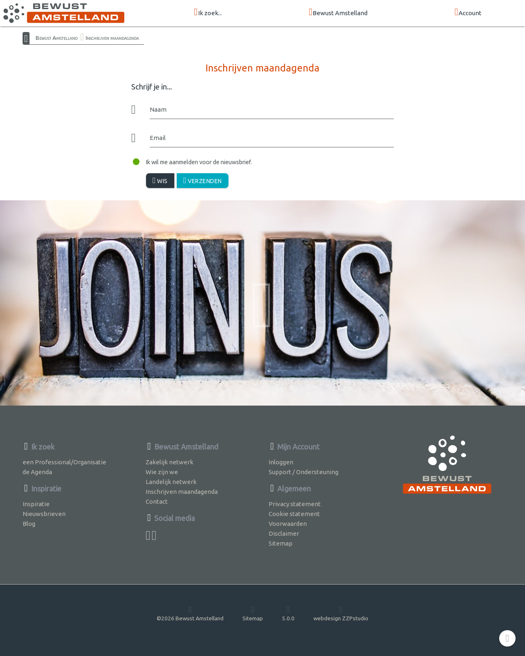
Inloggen (281, 462)
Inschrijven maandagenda (112, 37)
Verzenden (202, 180)
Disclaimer (284, 533)
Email (158, 137)
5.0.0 (288, 613)
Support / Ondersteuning (303, 471)
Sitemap (280, 543)
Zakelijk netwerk (169, 462)
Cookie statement (294, 513)
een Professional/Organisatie (64, 462)
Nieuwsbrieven (44, 513)
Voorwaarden (288, 523)
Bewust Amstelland (338, 12)
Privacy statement (295, 503)
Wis (160, 180)
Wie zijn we (162, 471)
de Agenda (37, 471)
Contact (157, 501)
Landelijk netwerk (171, 481)
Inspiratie (36, 503)
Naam (158, 109)
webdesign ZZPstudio (340, 613)
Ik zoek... (208, 12)
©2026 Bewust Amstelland (190, 613)
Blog (29, 523)
